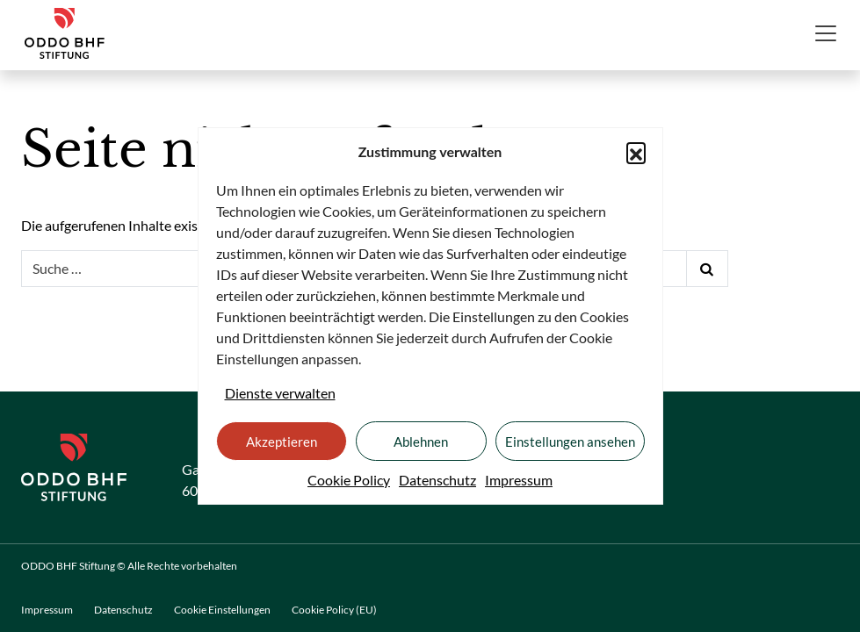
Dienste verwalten (280, 392)
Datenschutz (437, 479)
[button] (636, 152)
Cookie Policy (348, 479)
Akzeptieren (281, 441)
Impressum (519, 479)
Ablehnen (421, 441)
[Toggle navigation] (825, 33)
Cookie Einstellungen (222, 609)
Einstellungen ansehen (570, 441)
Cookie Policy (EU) (334, 609)
